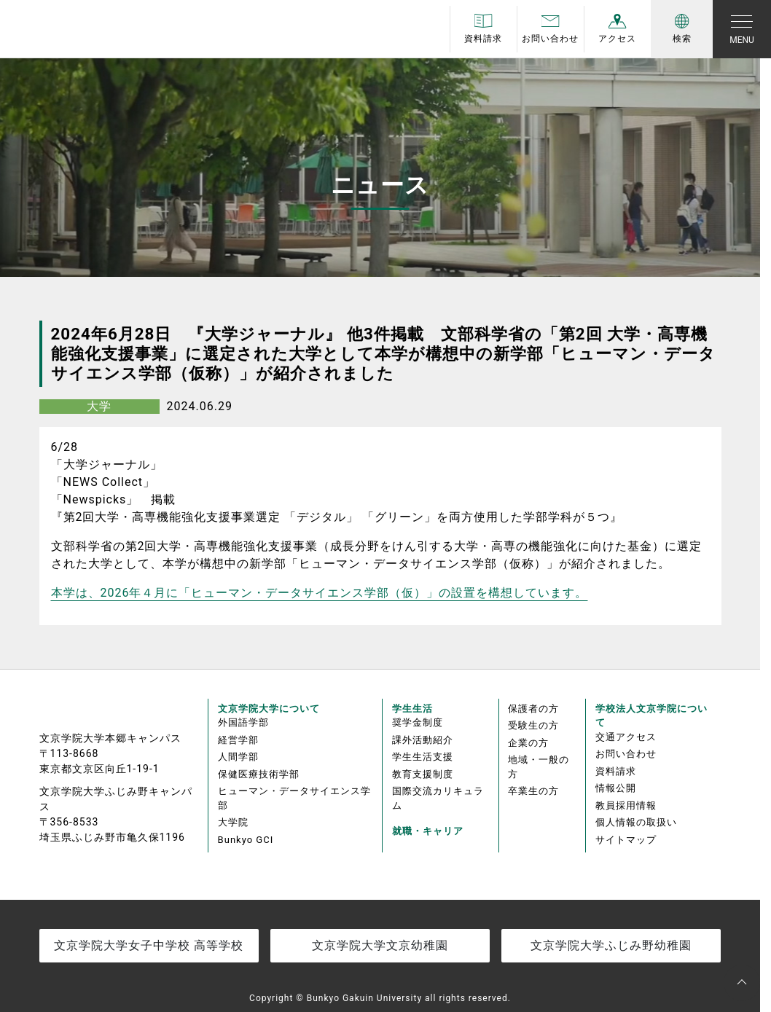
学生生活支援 (422, 756)
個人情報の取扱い (636, 822)
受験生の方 (533, 725)
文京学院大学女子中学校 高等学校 (148, 945)
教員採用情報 (626, 805)
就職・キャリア (427, 830)
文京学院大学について (269, 708)
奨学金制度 (417, 722)
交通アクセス (626, 736)
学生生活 (412, 708)
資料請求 (615, 771)
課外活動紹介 (422, 739)
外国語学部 (243, 722)
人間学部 (238, 756)
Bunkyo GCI (246, 839)
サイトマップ (626, 839)
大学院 (233, 822)
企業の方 (528, 742)
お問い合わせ (626, 753)
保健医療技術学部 (259, 774)
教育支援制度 (422, 774)
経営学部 (238, 739)
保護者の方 (533, 708)
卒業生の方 (533, 790)
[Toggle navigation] (742, 29)
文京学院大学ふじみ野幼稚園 (611, 945)
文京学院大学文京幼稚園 (380, 945)
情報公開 (615, 787)
